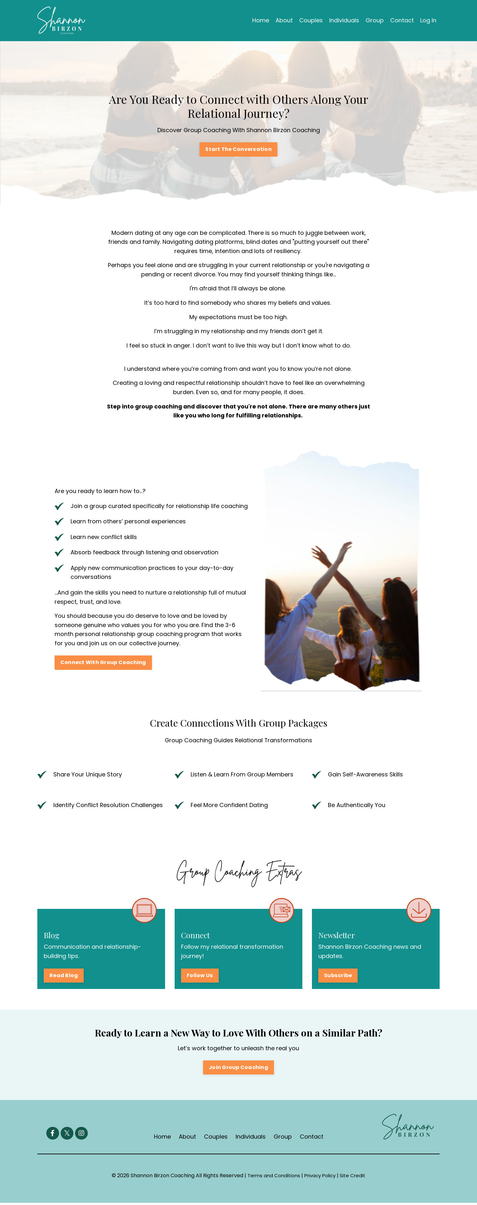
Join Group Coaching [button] (238, 1069)
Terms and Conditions (272, 1177)
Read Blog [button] (63, 977)
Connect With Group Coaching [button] (103, 664)
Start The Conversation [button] (238, 149)
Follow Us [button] (200, 977)
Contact (402, 20)
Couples (311, 20)
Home (260, 20)
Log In (428, 20)
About (284, 20)
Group (375, 20)
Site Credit (355, 1177)
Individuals (344, 20)
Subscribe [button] (338, 977)
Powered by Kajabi (238, 1189)
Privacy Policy (321, 1177)
